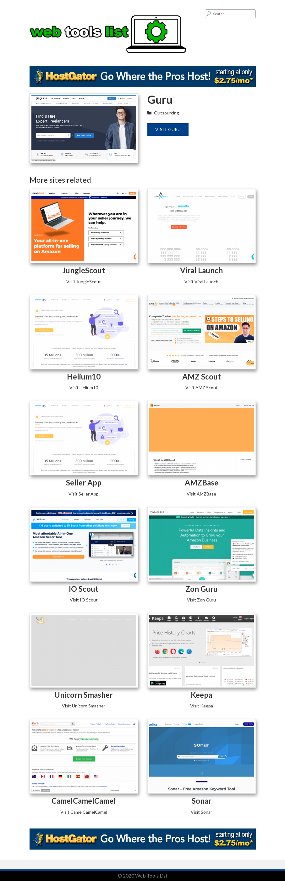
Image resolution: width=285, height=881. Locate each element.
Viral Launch (201, 270)
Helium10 (84, 376)
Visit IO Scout (84, 599)
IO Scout (83, 588)
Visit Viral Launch (201, 281)
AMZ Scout (201, 376)
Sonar (201, 800)
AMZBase (201, 482)
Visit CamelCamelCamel (83, 812)
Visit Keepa (201, 705)
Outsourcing (166, 112)
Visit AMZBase (201, 493)
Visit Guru (168, 129)
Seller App (83, 482)
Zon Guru (201, 588)
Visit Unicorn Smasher (83, 705)
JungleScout (83, 270)
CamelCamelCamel (84, 800)
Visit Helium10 (83, 387)
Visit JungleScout (83, 281)
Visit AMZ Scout (201, 387)
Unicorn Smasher (83, 694)
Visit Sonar (201, 812)
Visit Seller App (84, 493)
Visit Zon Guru (201, 599)
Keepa (201, 694)
